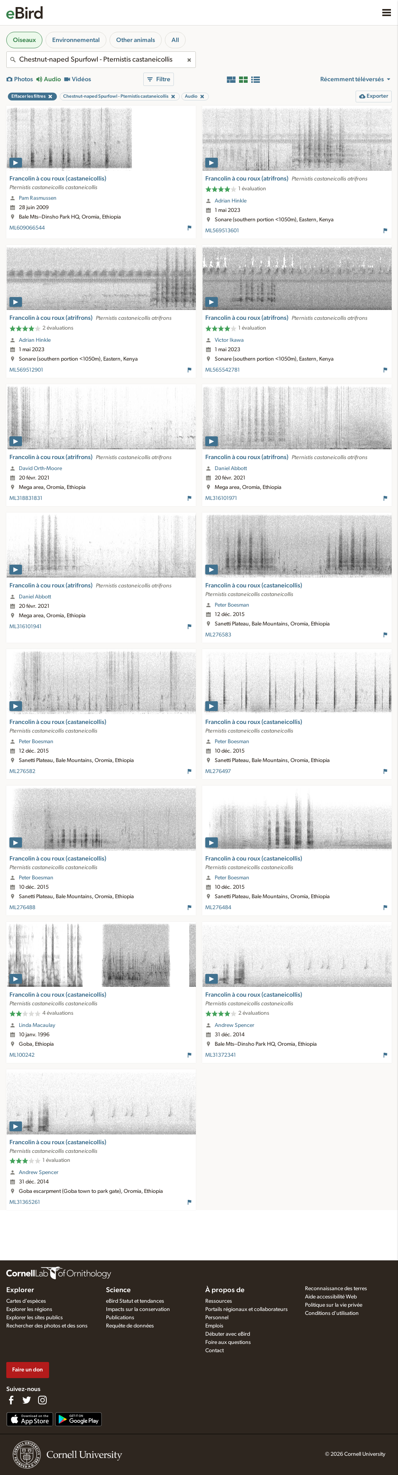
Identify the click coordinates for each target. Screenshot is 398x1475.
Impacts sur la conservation (138, 1309)
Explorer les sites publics (34, 1317)
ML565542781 (222, 370)
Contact (214, 1350)
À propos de (225, 1290)
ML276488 (22, 907)
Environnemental (76, 40)
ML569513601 (222, 230)
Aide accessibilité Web (331, 1297)
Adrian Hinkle (230, 201)
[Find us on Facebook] (11, 1400)
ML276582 (22, 771)
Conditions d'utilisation (332, 1313)
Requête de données (130, 1326)
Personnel (216, 1317)
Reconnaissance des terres (336, 1288)
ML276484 (218, 907)
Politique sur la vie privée (333, 1305)
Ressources (218, 1301)
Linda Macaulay (37, 1025)
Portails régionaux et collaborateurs (246, 1309)
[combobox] (101, 59)
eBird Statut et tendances (135, 1301)
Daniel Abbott (231, 468)
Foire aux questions (228, 1342)
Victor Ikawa (229, 340)
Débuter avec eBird (227, 1334)
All (175, 40)
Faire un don (27, 1370)
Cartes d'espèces (26, 1301)
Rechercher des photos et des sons (47, 1326)
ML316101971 (221, 498)
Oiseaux (24, 40)
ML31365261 (24, 1202)
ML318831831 (25, 498)
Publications (120, 1317)
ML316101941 (25, 626)
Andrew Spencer (234, 1025)
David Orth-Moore (40, 468)
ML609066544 (27, 228)
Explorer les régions (29, 1309)
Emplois (214, 1326)
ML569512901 (26, 370)
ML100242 (22, 1055)
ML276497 (218, 771)
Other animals (135, 40)
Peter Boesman (232, 605)
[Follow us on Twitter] (26, 1400)
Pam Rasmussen (38, 198)
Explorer (20, 1290)
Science (118, 1290)
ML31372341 (220, 1055)
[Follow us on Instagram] (42, 1400)
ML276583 (218, 635)
